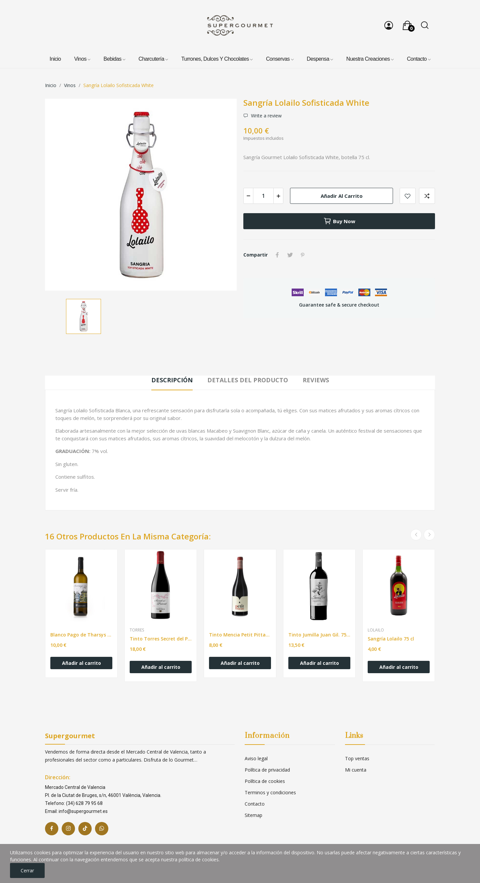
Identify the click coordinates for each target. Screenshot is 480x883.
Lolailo (376, 630)
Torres (137, 630)
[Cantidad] (263, 196)
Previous (416, 534)
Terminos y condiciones (270, 792)
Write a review (266, 115)
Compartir (277, 255)
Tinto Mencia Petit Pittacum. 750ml (240, 634)
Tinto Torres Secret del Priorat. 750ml (161, 638)
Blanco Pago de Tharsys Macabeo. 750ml (81, 634)
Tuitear (290, 255)
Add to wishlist (407, 195)
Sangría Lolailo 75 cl (391, 638)
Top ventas (357, 758)
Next (429, 534)
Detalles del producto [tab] (247, 380)
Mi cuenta (355, 770)
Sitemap (253, 815)
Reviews (316, 380)
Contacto (255, 804)
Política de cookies (265, 781)
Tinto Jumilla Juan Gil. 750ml (319, 634)
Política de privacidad (267, 770)
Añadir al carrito (342, 195)
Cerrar (27, 870)
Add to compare (427, 195)
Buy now (339, 221)
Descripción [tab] (172, 380)
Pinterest (302, 255)
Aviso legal (256, 758)
